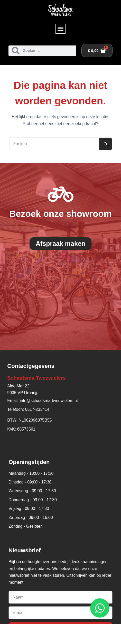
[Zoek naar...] (54, 143)
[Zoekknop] (105, 143)
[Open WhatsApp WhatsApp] (99, 608)
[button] (60, 29)
